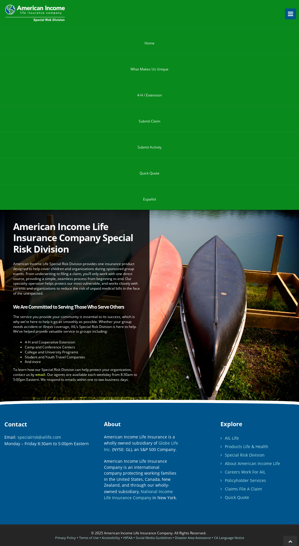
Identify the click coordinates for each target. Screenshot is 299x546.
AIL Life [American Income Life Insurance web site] (229, 438)
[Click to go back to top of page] (290, 541)
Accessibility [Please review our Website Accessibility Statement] (111, 537)
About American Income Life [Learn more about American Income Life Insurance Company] (250, 463)
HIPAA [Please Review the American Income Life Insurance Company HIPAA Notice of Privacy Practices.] (128, 537)
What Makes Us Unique (149, 71)
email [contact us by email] (40, 374)
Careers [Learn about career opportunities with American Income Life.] (242, 472)
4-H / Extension (149, 97)
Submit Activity (149, 149)
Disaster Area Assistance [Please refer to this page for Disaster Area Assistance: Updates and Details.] (193, 537)
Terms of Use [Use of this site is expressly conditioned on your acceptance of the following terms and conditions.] (89, 537)
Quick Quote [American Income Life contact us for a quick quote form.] (234, 497)
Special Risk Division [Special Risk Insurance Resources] (242, 455)
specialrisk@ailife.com (39, 437)
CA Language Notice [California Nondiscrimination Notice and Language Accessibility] (229, 537)
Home (149, 45)
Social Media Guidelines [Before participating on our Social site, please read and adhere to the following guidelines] (154, 537)
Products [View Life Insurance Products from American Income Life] (244, 446)
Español (149, 199)
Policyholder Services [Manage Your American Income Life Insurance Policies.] (243, 480)
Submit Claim (149, 123)
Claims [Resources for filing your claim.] (241, 489)
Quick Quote (149, 175)
